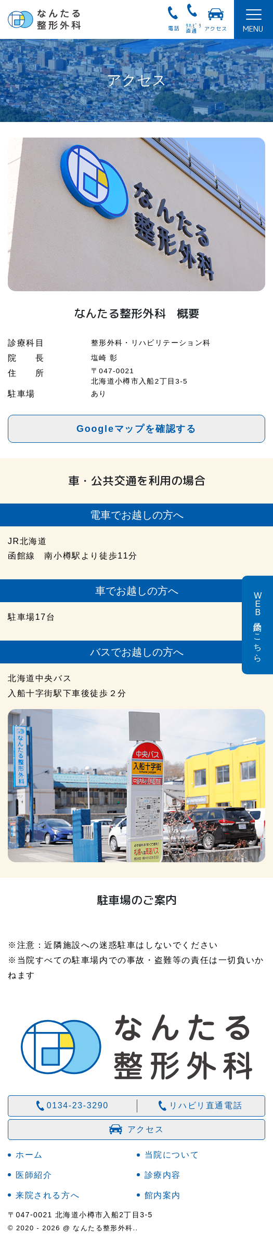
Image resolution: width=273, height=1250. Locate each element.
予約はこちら (257, 625)
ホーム (29, 1154)
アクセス (215, 28)
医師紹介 (34, 1175)
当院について (172, 1154)
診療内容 (163, 1175)
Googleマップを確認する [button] (136, 429)
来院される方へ (48, 1195)
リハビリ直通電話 (205, 1105)
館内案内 (163, 1195)
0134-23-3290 (78, 1105)
